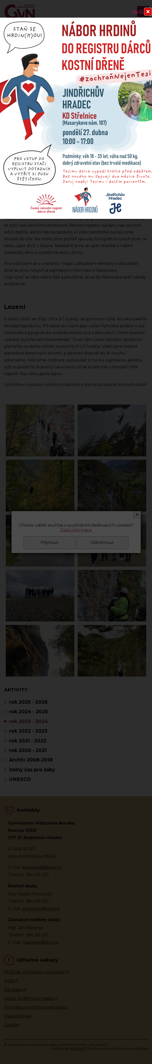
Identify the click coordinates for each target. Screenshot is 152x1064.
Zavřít (137, 11)
